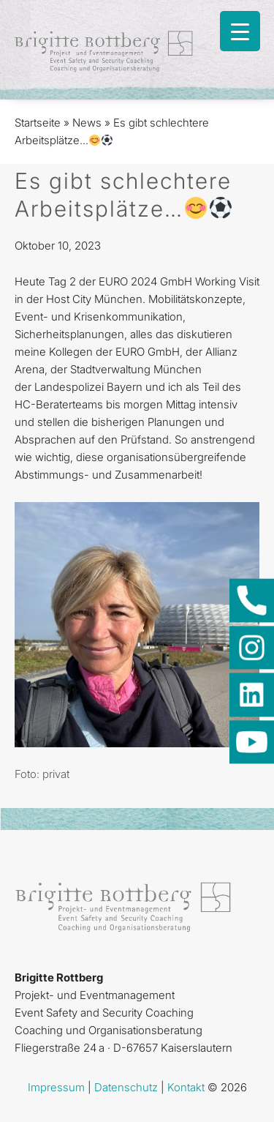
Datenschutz (126, 1087)
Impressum (56, 1087)
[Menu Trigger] (240, 31)
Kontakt (186, 1087)
